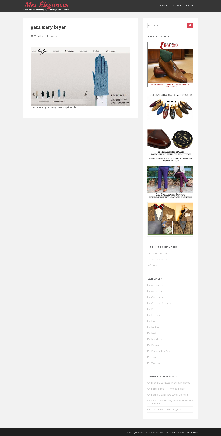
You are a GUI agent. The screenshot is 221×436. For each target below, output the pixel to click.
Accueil (163, 5)
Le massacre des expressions (175, 382)
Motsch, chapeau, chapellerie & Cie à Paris (170, 402)
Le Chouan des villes (157, 253)
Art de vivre (157, 291)
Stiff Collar (152, 265)
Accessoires (157, 285)
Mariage (155, 327)
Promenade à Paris (160, 351)
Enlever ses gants (172, 409)
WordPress (193, 432)
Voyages (155, 362)
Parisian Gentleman (157, 259)
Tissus (154, 356)
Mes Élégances (133, 432)
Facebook (176, 5)
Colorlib (172, 432)
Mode (154, 333)
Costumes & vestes (161, 303)
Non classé (156, 339)
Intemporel (156, 315)
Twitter (189, 5)
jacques (53, 36)
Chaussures (157, 297)
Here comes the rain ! (175, 388)
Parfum (155, 345)
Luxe (153, 321)
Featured (155, 309)
